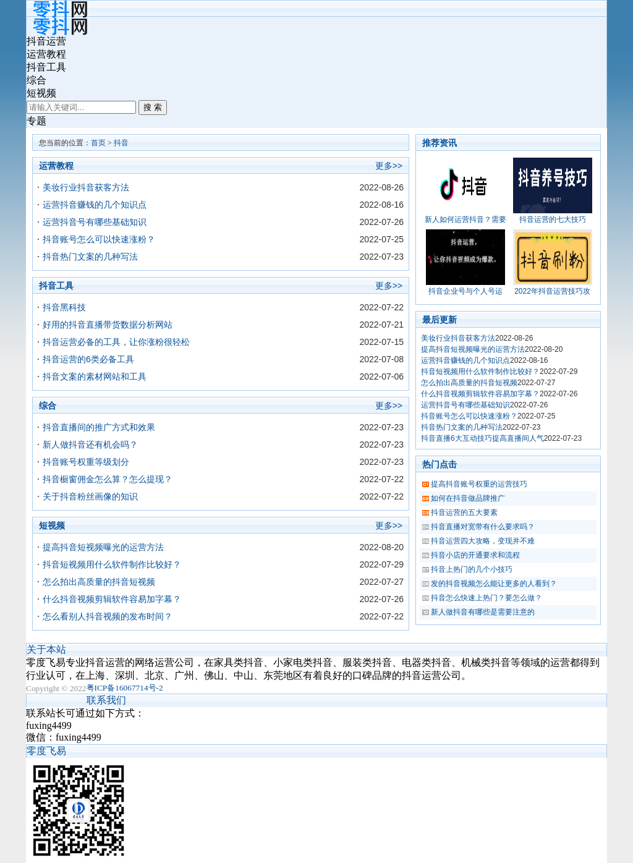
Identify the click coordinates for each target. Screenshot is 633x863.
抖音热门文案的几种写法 (90, 256)
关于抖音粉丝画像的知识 (90, 496)
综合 (36, 80)
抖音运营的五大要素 (464, 512)
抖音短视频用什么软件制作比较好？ (112, 564)
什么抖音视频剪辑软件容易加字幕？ (112, 599)
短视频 (41, 93)
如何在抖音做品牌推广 (468, 498)
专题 (36, 121)
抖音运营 (46, 41)
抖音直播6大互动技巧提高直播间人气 (482, 438)
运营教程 (46, 54)
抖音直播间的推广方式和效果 (99, 427)
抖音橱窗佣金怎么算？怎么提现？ (107, 479)
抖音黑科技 (64, 307)
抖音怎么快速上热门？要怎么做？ (486, 597)
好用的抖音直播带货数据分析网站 (107, 324)
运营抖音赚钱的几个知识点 (95, 205)
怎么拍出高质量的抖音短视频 (99, 582)
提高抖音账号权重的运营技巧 (479, 484)
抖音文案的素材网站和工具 (95, 376)
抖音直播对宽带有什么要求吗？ (483, 526)
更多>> (388, 166)
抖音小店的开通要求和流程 (475, 555)
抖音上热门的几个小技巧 (471, 569)
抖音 (121, 142)
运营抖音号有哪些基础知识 (95, 222)
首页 (98, 142)
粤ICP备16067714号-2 (125, 687)
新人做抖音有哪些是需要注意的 (483, 612)
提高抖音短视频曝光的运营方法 (103, 547)
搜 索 (152, 107)
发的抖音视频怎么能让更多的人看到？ (494, 583)
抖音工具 (46, 67)
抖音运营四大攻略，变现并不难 (483, 541)
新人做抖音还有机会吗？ (90, 444)
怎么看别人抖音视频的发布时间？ (107, 616)
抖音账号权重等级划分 (86, 462)
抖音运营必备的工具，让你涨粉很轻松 (116, 342)
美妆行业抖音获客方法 (86, 187)
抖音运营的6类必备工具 (88, 359)
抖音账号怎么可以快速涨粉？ (99, 239)
